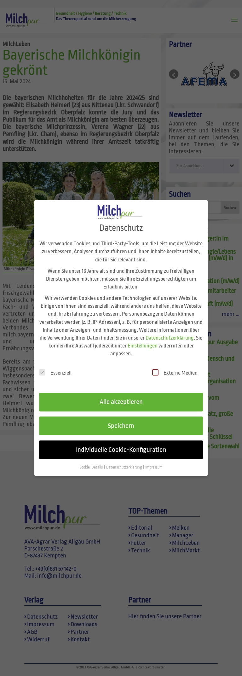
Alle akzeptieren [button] (121, 395)
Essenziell (55, 366)
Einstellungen (143, 339)
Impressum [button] (154, 460)
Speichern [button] (121, 419)
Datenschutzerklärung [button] (124, 460)
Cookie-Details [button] (91, 460)
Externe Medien (175, 366)
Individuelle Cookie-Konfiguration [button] (121, 443)
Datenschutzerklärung (170, 331)
